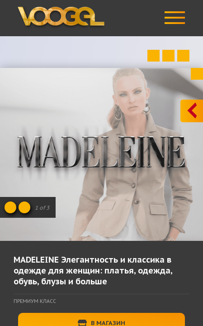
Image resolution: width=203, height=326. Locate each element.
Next (183, 56)
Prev (153, 56)
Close (197, 74)
